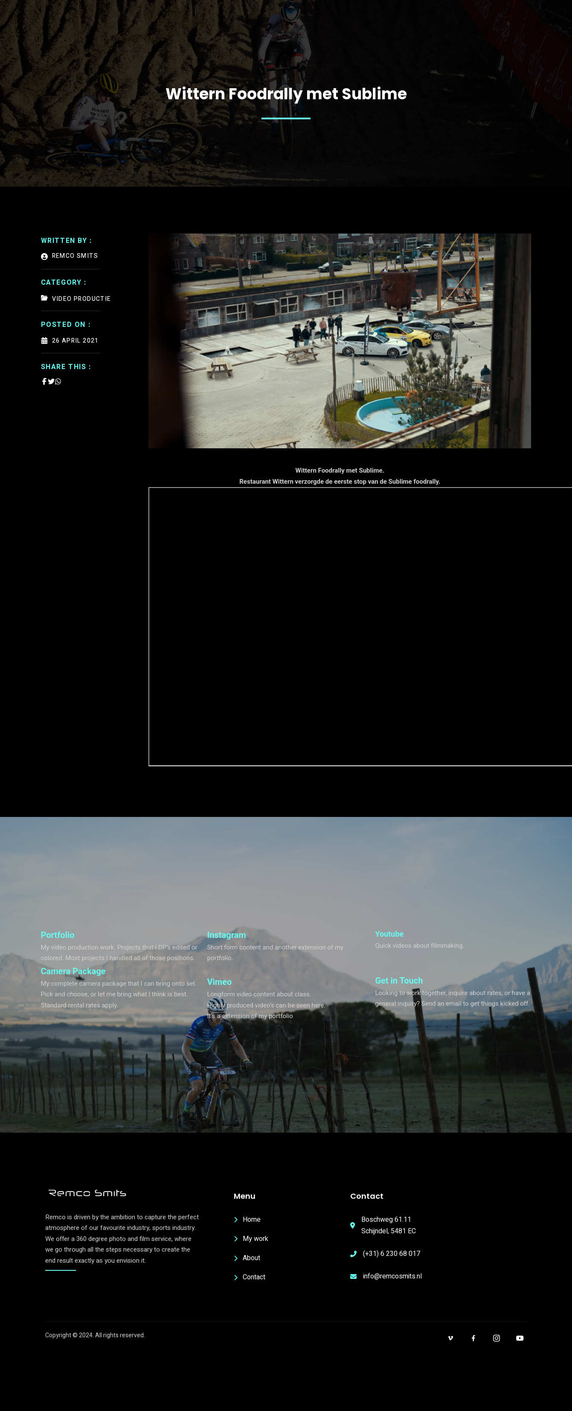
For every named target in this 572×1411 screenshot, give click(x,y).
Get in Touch (399, 980)
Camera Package (73, 971)
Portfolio (58, 935)
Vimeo (219, 982)
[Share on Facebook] (44, 381)
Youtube (389, 933)
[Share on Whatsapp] (58, 381)
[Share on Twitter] (51, 381)
